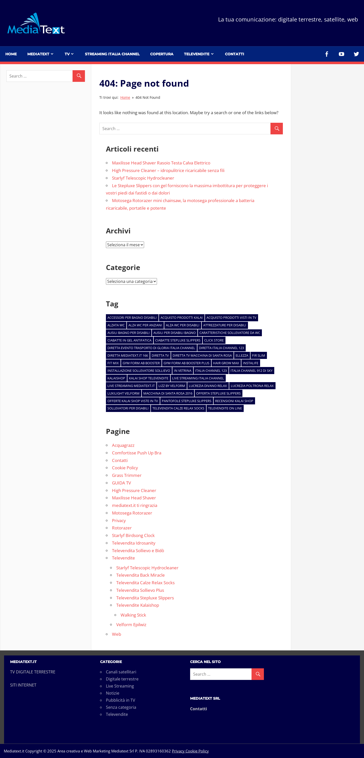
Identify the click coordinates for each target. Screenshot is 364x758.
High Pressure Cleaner (134, 490)
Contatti (234, 54)
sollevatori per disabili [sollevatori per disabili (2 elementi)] (128, 408)
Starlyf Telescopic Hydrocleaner (143, 178)
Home (11, 54)
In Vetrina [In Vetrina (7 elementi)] (182, 370)
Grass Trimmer (127, 475)
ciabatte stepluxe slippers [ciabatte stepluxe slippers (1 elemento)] (177, 340)
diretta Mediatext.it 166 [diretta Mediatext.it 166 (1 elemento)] (127, 355)
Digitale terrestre (122, 679)
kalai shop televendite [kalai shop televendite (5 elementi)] (148, 378)
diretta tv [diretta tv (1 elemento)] (160, 355)
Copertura (161, 54)
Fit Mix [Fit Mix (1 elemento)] (113, 363)
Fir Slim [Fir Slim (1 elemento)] (258, 355)
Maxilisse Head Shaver (134, 498)
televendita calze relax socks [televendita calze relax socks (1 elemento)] (178, 408)
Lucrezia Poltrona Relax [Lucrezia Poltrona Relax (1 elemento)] (252, 385)
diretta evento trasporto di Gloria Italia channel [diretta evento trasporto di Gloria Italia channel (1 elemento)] (151, 348)
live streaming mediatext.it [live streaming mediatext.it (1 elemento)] (131, 385)
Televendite (196, 54)
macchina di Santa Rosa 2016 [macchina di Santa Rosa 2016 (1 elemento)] (167, 393)
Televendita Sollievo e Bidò (138, 550)
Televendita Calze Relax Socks (145, 582)
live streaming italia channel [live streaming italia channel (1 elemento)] (198, 378)
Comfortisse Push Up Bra (136, 453)
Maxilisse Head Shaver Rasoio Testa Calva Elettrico (161, 163)
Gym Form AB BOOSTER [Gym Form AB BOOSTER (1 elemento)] (141, 363)
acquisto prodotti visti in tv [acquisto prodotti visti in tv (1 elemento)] (231, 317)
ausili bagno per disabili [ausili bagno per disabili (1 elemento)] (128, 332)
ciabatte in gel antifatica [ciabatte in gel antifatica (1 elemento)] (129, 340)
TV (67, 54)
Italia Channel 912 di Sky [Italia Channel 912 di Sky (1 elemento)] (251, 370)
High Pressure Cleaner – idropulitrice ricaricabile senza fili (168, 170)
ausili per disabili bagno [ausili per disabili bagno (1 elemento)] (174, 332)
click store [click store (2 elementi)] (214, 340)
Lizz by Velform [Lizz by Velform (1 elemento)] (171, 385)
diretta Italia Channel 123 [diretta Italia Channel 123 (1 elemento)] (221, 348)
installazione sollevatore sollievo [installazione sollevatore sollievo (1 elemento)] (138, 370)
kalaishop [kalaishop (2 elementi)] (116, 378)
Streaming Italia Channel (112, 54)
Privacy (119, 520)
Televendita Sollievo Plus (140, 590)
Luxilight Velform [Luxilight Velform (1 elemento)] (123, 393)
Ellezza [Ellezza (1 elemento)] (242, 355)
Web (116, 634)
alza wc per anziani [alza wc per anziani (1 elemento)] (145, 325)
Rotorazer (122, 528)
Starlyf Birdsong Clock (133, 535)
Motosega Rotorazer (132, 513)
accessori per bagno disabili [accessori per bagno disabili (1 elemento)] (132, 317)
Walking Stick (133, 615)
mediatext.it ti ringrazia (134, 505)
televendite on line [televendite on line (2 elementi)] (225, 408)
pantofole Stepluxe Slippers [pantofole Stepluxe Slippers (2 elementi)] (186, 401)
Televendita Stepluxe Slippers (145, 598)
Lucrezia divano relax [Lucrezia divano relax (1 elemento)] (208, 385)
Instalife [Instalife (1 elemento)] (250, 363)
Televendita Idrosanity (133, 543)
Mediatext (38, 54)
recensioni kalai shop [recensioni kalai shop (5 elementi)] (234, 401)
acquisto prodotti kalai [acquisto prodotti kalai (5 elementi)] (182, 317)
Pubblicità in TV (120, 700)
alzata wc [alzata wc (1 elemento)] (116, 325)
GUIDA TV (121, 483)
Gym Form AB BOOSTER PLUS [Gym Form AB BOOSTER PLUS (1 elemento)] (186, 363)
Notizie (112, 693)
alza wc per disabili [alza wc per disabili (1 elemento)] (182, 325)
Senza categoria (121, 707)
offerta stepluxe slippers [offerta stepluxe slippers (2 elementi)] (218, 393)
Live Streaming (120, 686)
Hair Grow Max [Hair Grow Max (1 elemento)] (226, 363)
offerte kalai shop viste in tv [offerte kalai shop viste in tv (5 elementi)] (132, 401)
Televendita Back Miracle (140, 575)
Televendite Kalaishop (137, 605)
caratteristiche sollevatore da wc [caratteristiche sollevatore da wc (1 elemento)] (229, 332)
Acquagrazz (123, 445)
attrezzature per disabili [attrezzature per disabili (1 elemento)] (224, 325)
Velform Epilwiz (131, 624)
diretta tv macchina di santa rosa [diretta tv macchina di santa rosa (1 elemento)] (202, 355)
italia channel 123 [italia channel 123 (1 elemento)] (211, 370)
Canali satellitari (121, 672)
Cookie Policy (125, 468)
